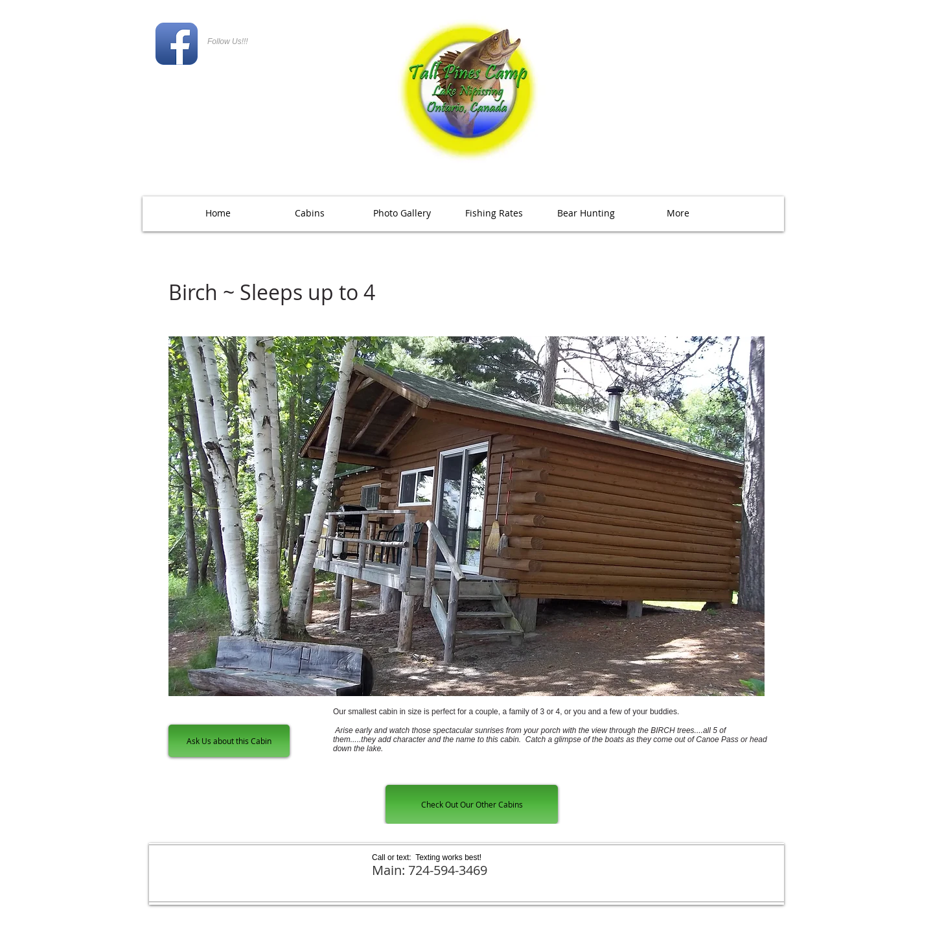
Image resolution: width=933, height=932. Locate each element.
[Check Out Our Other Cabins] (472, 804)
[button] (402, 213)
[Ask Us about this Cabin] (229, 741)
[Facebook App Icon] (177, 44)
